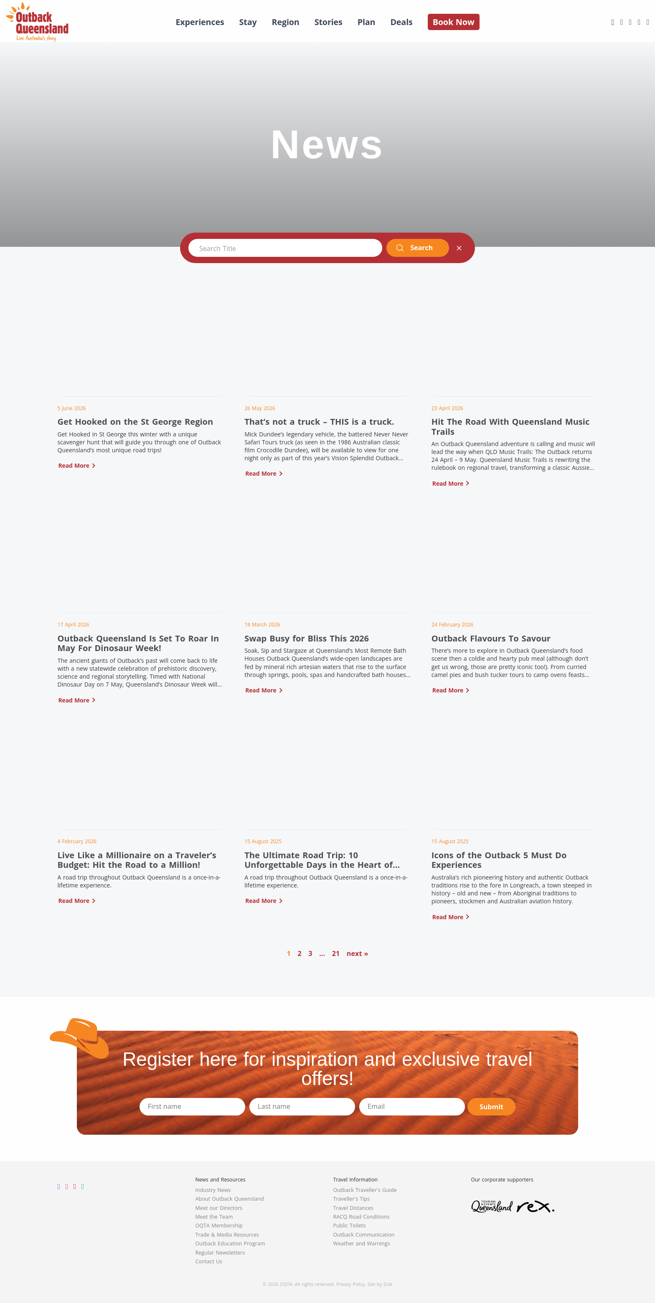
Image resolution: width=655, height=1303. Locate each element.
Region (286, 22)
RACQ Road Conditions (361, 1216)
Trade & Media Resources (227, 1234)
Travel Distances (353, 1208)
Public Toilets (349, 1225)
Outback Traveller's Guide (365, 1190)
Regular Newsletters (220, 1252)
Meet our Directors (219, 1208)
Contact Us (209, 1261)
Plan (367, 22)
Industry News (213, 1190)
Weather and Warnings (361, 1243)
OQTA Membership (219, 1225)
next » (357, 953)
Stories (329, 22)
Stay (248, 22)
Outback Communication (364, 1234)
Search (414, 247)
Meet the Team (214, 1216)
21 (336, 953)
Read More (73, 465)
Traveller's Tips (351, 1198)
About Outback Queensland (229, 1198)
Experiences (199, 22)
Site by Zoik (380, 1284)
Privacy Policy (350, 1284)
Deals (401, 22)
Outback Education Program (230, 1243)
